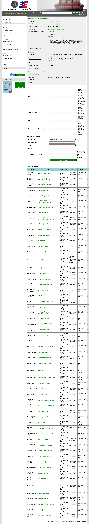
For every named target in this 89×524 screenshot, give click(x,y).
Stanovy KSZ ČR (7, 32)
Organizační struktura (10, 24)
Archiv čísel (21, 84)
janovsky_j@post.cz (44, 246)
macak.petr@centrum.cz (45, 346)
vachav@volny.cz (43, 498)
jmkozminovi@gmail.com (45, 301)
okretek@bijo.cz (43, 313)
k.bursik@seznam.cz (44, 190)
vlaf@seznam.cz (43, 335)
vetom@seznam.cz (44, 394)
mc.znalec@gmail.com (45, 196)
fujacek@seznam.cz (44, 212)
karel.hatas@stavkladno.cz (46, 219)
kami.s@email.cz (43, 479)
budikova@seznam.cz (44, 184)
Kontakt (5, 64)
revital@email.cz (43, 325)
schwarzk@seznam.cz (45, 450)
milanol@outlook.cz (44, 417)
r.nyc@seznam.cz (43, 411)
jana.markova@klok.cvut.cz (46, 377)
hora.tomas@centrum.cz (45, 229)
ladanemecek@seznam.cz (46, 400)
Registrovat (12, 75)
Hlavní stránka (6, 17)
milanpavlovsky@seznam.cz (46, 428)
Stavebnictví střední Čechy (56, 29)
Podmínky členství (8, 30)
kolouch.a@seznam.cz (45, 284)
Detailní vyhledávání (81, 12)
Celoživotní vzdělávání (9, 46)
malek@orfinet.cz (43, 352)
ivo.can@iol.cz (42, 200)
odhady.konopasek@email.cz (47, 296)
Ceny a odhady (52, 33)
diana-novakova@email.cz (46, 406)
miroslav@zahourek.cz (45, 515)
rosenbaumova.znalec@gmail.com (48, 434)
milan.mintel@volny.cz (45, 383)
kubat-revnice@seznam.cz (46, 323)
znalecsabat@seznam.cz (45, 467)
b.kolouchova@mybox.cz (45, 290)
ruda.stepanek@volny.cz (45, 473)
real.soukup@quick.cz (44, 462)
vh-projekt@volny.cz (44, 312)
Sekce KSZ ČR (82, 14)
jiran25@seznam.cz (44, 260)
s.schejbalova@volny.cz (45, 445)
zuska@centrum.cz (44, 510)
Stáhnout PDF (21, 82)
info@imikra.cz (42, 307)
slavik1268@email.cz (44, 456)
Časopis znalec (8, 55)
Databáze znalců (7, 19)
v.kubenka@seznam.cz (45, 329)
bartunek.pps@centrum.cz (46, 173)
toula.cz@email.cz (43, 493)
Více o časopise (21, 87)
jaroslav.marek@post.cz (45, 363)
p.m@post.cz (42, 370)
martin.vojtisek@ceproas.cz (46, 504)
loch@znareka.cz (43, 341)
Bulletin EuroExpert (9, 58)
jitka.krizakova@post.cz (55, 24)
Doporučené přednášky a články (12, 49)
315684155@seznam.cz (45, 207)
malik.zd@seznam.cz (44, 357)
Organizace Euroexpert (10, 35)
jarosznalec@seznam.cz (45, 252)
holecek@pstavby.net (44, 224)
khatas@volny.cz (43, 217)
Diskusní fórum (6, 61)
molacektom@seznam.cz (45, 389)
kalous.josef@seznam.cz (45, 273)
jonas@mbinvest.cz (44, 268)
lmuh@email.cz (42, 241)
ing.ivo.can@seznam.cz (45, 202)
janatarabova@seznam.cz (46, 486)
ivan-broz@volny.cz (44, 179)
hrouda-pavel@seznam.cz (46, 235)
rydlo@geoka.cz (43, 439)
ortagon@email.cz (43, 422)
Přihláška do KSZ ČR (9, 41)
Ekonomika (51, 31)
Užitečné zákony (8, 44)
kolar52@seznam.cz (44, 279)
